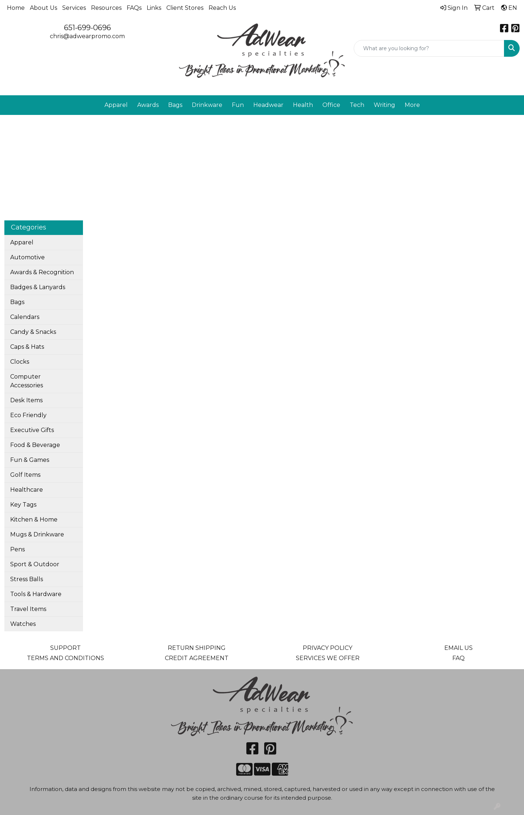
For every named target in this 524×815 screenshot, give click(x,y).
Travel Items (28, 609)
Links (154, 7)
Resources (106, 7)
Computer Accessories (26, 381)
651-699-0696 (87, 27)
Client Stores (184, 7)
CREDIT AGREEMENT (197, 658)
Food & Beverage (35, 445)
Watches (23, 623)
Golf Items (25, 474)
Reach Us (222, 7)
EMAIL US (458, 647)
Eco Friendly (28, 415)
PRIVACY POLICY (327, 647)
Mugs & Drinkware (37, 534)
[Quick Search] (429, 48)
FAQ (458, 658)
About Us (43, 7)
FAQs (134, 7)
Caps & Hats (27, 346)
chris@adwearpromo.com (87, 36)
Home (16, 7)
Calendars (24, 316)
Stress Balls (26, 579)
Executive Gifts (32, 430)
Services (74, 7)
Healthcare (26, 489)
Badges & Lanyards (37, 287)
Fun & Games (29, 459)
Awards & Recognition (42, 272)
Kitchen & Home (33, 519)
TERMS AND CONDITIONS (65, 658)
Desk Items (26, 400)
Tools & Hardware (35, 594)
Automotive (27, 257)
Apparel (21, 242)
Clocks (19, 361)
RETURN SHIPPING (197, 647)
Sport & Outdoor (34, 564)
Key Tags (23, 504)
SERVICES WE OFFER (328, 658)
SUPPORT (65, 647)
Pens (17, 549)
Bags (17, 302)
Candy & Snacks (33, 331)
